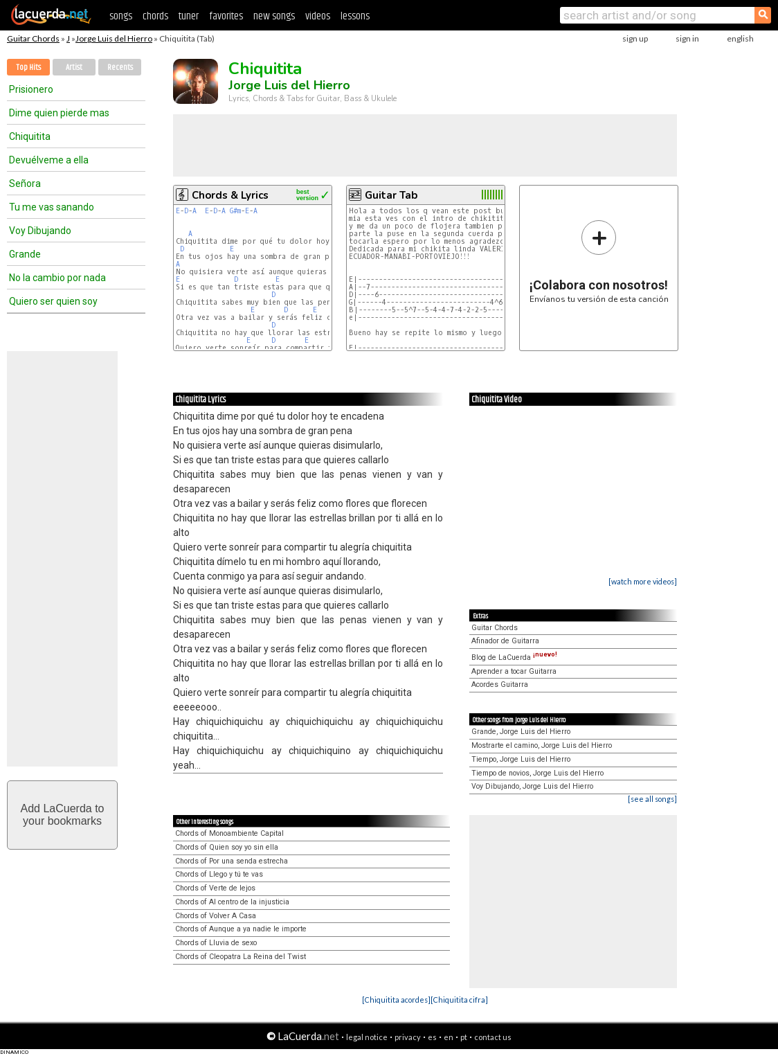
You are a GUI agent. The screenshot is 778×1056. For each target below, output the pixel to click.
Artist (74, 67)
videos (317, 16)
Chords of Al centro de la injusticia (232, 901)
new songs (274, 16)
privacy (408, 1036)
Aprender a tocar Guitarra (514, 671)
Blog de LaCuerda (514, 657)
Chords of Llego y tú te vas (219, 874)
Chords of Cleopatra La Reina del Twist (240, 956)
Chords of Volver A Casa (215, 915)
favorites (226, 16)
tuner (189, 16)
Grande (25, 254)
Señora (25, 183)
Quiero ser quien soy (53, 301)
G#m (235, 210)
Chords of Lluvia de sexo (216, 942)
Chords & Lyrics (230, 195)
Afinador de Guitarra (505, 640)
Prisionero (31, 89)
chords (155, 16)
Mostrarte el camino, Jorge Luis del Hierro (541, 745)
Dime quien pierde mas (59, 112)
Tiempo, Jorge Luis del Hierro (520, 759)
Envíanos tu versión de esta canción (599, 261)
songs (120, 16)
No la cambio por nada (57, 277)
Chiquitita (30, 136)
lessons (355, 16)
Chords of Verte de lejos (215, 888)
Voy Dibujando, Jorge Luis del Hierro (532, 786)
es (432, 1036)
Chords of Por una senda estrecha (231, 861)
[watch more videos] (642, 581)
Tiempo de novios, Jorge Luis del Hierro (537, 773)
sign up (635, 38)
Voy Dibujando (40, 230)
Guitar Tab (391, 195)
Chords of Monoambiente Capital (229, 833)
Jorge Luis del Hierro (113, 38)
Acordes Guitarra (499, 684)
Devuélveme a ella (49, 159)
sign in (687, 38)
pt (463, 1036)
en (448, 1036)
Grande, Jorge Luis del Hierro (520, 731)
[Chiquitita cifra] (459, 999)
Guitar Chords (33, 38)
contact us (493, 1036)
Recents (120, 67)
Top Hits (28, 67)
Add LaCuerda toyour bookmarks (63, 815)
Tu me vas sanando (51, 207)
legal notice (367, 1036)
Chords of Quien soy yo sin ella (226, 847)
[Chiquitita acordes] (396, 999)
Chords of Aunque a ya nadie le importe (241, 928)
